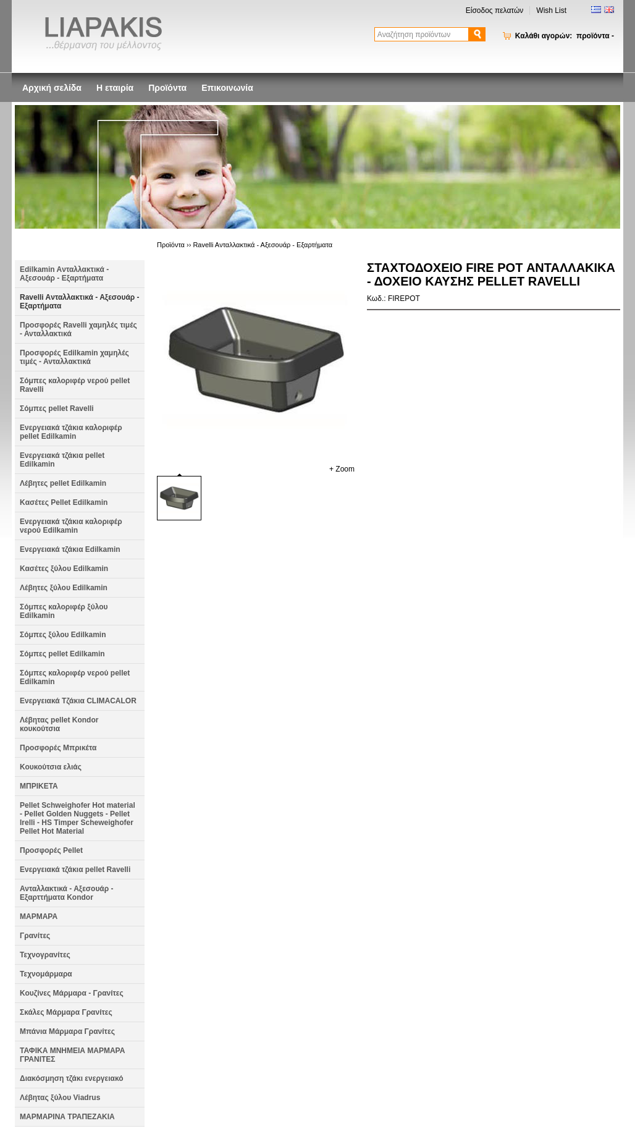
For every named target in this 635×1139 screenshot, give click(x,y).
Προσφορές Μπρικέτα (58, 747)
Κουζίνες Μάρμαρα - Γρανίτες (72, 993)
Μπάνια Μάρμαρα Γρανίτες (67, 1031)
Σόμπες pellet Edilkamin (62, 654)
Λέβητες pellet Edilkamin (63, 483)
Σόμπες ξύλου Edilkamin (63, 634)
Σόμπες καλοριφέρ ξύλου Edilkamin (64, 611)
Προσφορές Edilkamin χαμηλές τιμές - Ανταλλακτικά (74, 357)
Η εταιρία (114, 88)
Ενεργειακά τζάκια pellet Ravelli (75, 869)
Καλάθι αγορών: (564, 36)
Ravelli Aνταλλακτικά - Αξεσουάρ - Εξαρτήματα (80, 301)
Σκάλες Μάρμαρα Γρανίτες (66, 1012)
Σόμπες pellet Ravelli (57, 408)
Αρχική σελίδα (52, 88)
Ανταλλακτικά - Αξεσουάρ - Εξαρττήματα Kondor (67, 893)
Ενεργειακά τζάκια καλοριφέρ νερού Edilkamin (71, 526)
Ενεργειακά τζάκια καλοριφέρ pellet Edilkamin (71, 432)
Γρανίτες (35, 935)
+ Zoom (342, 469)
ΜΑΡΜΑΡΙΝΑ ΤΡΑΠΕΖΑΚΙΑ (67, 1116)
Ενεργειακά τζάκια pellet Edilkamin (62, 459)
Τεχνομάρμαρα (46, 974)
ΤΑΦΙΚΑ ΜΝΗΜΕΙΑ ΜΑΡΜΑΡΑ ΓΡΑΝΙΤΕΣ (72, 1055)
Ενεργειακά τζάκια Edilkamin (70, 549)
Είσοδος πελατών (495, 10)
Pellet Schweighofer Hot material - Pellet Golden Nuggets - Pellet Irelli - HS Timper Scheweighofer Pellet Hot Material (77, 818)
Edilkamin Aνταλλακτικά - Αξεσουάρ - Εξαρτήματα (64, 273)
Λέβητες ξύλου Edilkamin (63, 587)
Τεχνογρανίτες (45, 955)
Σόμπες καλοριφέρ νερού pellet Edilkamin (75, 677)
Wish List (551, 10)
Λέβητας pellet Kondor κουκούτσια (59, 724)
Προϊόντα (167, 88)
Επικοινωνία (227, 88)
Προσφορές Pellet (51, 850)
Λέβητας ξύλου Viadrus (60, 1097)
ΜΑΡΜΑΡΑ (38, 916)
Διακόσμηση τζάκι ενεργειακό (72, 1078)
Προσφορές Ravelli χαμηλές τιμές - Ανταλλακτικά (78, 329)
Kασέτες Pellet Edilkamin (63, 502)
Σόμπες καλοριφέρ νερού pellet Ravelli (75, 385)
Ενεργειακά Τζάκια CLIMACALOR (78, 701)
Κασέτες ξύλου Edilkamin (64, 568)
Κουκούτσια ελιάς (51, 767)
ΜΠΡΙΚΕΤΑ (39, 786)
